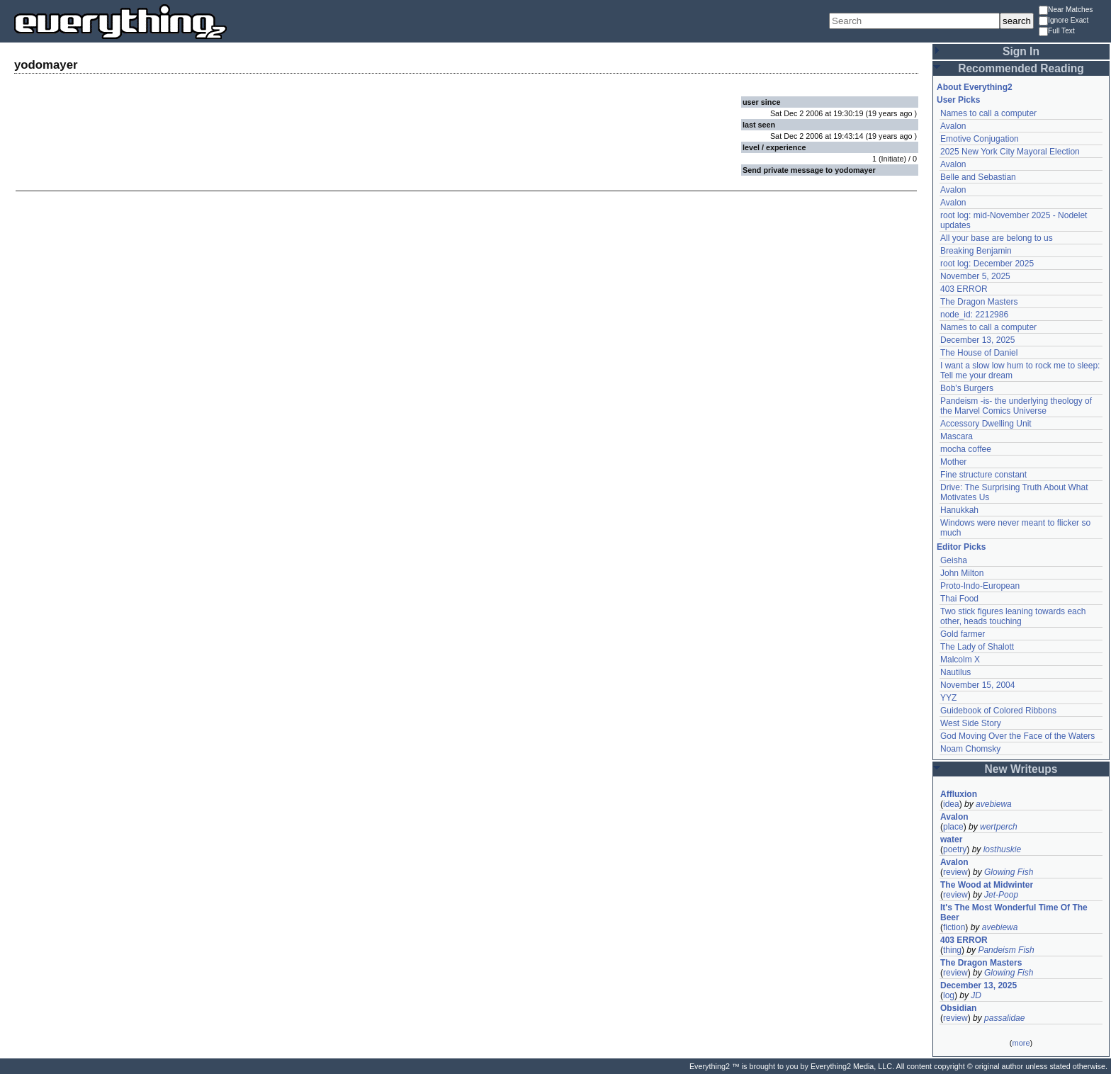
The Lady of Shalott (977, 647)
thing (952, 950)
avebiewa (994, 804)
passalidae (1004, 1018)
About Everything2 (975, 87)
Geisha (953, 560)
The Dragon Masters (978, 302)
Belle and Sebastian (978, 177)
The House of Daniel (978, 353)
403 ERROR (964, 289)
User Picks (958, 100)
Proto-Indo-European (980, 586)
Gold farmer (962, 634)
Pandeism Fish (1006, 950)
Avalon (953, 126)
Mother (953, 462)
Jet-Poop (1001, 895)
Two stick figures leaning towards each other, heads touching (1012, 616)
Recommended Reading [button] (1021, 68)
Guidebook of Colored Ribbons (998, 711)
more (1021, 1043)
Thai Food (959, 599)
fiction (954, 927)
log (948, 995)
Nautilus (955, 672)
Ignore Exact (1063, 21)
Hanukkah (959, 510)
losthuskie (1002, 849)
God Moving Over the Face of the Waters (1017, 736)
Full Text (1057, 31)
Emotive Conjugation (979, 139)
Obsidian (958, 1008)
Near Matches (1066, 10)
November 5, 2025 (975, 276)
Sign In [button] (1021, 51)
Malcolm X (960, 660)
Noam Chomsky (970, 749)
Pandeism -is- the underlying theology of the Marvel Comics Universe (1016, 406)
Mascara (956, 436)
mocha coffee (965, 449)
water (951, 839)
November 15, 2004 (977, 685)
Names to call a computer (988, 113)
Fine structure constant (983, 475)
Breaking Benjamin (976, 251)
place (953, 827)
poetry (954, 849)
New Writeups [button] (1021, 769)
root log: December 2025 (987, 263)
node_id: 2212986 (974, 315)
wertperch (998, 827)
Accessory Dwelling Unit (986, 424)
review (955, 872)
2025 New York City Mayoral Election (1010, 152)
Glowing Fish (1008, 872)
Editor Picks (961, 547)
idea (951, 804)
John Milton (961, 573)
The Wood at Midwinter (986, 885)
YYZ (948, 698)
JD (976, 995)
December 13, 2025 (977, 340)
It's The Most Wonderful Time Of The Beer (1014, 912)
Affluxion (958, 794)
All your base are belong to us (996, 238)
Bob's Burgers (966, 388)
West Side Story (970, 723)
